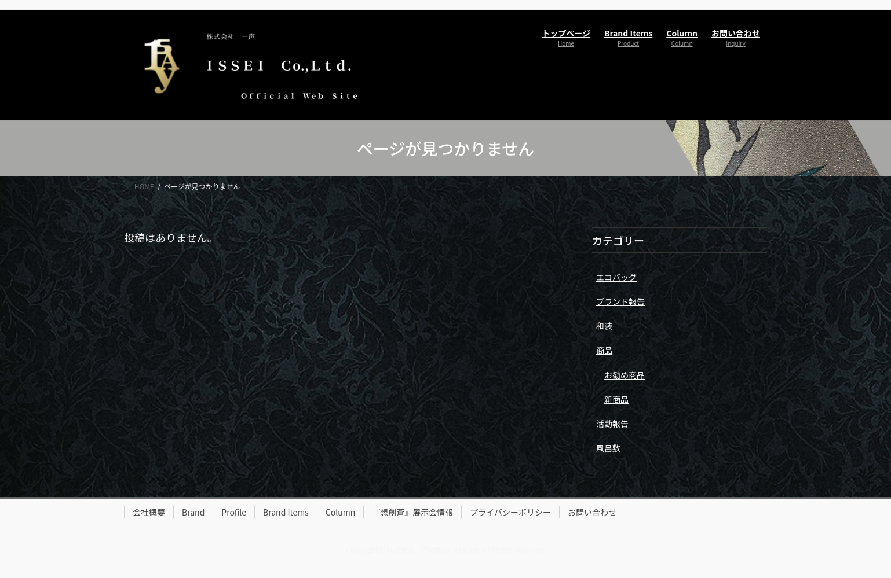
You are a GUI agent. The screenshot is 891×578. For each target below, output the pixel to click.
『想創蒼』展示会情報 (412, 512)
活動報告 (612, 423)
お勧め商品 (624, 375)
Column (340, 512)
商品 (604, 350)
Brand (193, 512)
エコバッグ (616, 277)
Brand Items (286, 512)
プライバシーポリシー (510, 512)
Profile (233, 512)
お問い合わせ (592, 512)
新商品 (616, 399)
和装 (604, 326)
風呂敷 (608, 448)
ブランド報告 (620, 301)
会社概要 (149, 512)
